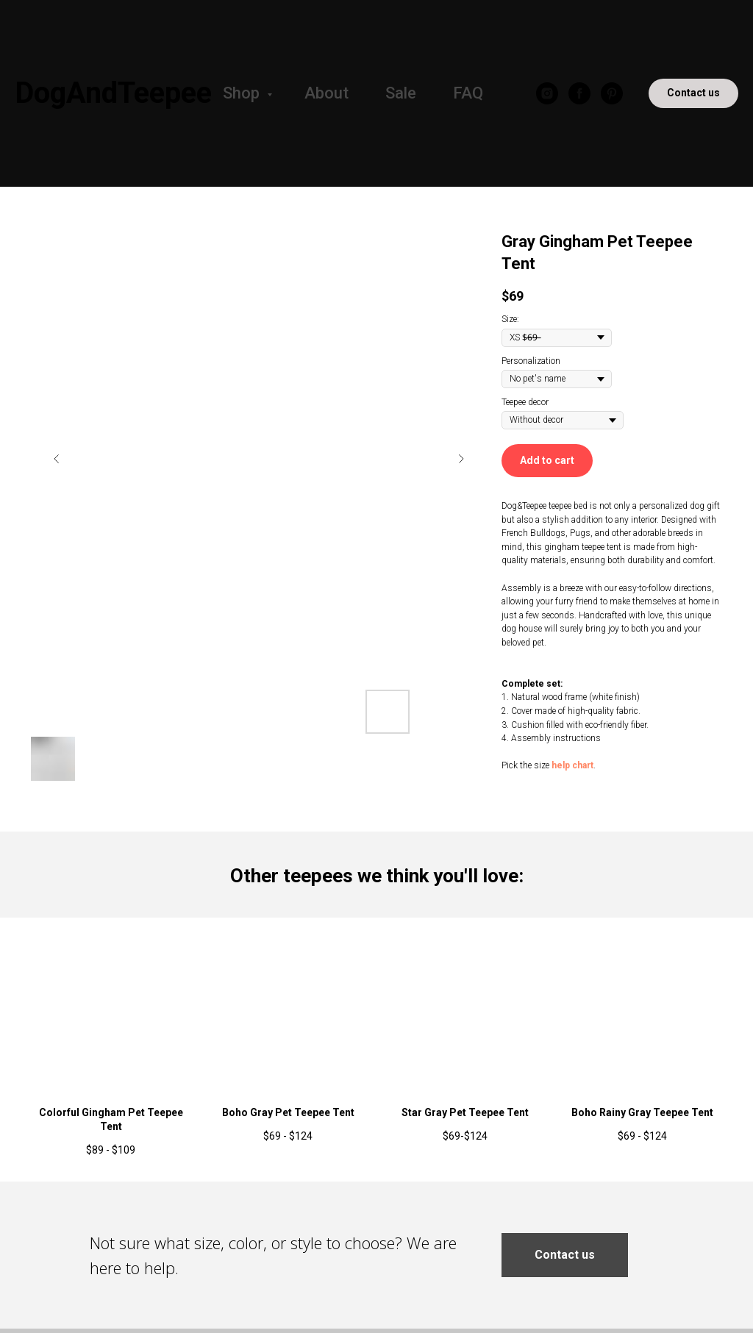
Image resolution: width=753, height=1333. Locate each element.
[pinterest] (612, 93)
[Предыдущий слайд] (57, 459)
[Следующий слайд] (461, 459)
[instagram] (547, 93)
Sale (400, 93)
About (326, 93)
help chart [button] (572, 765)
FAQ (468, 93)
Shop (243, 93)
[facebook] (579, 93)
